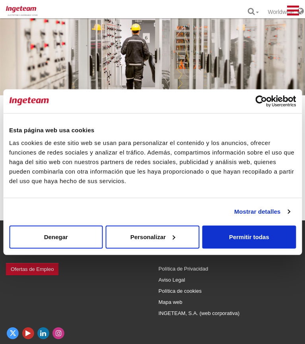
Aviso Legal (172, 280)
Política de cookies (180, 291)
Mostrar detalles (257, 211)
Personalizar (152, 236)
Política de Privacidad (183, 269)
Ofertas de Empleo (32, 269)
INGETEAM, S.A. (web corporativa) (199, 313)
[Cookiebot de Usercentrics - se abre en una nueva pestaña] (261, 101)
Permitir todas (249, 236)
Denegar (56, 236)
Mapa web (171, 302)
